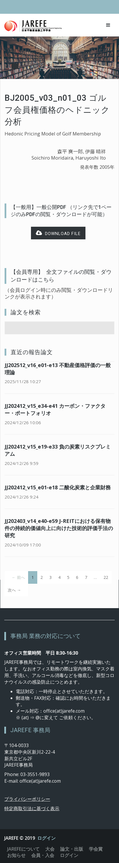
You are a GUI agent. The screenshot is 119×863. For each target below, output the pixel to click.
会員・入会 (42, 855)
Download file (58, 233)
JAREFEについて (23, 849)
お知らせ (16, 855)
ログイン (46, 838)
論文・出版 (71, 849)
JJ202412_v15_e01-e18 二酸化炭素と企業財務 (58, 487)
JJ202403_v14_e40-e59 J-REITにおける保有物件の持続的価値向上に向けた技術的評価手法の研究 (59, 528)
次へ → (14, 590)
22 (106, 577)
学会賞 (96, 849)
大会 (49, 849)
